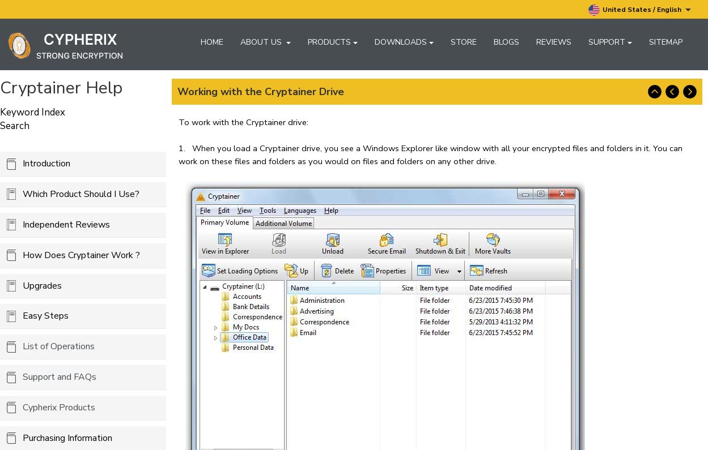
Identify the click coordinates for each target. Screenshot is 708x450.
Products (333, 42)
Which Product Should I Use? (81, 194)
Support (610, 42)
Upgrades (42, 286)
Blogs (506, 42)
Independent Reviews (66, 224)
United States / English (639, 10)
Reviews (553, 42)
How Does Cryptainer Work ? (81, 255)
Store (464, 42)
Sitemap (665, 42)
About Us (265, 42)
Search (14, 125)
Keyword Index (32, 112)
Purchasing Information (67, 438)
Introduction (46, 163)
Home (212, 42)
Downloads (404, 42)
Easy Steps (46, 316)
